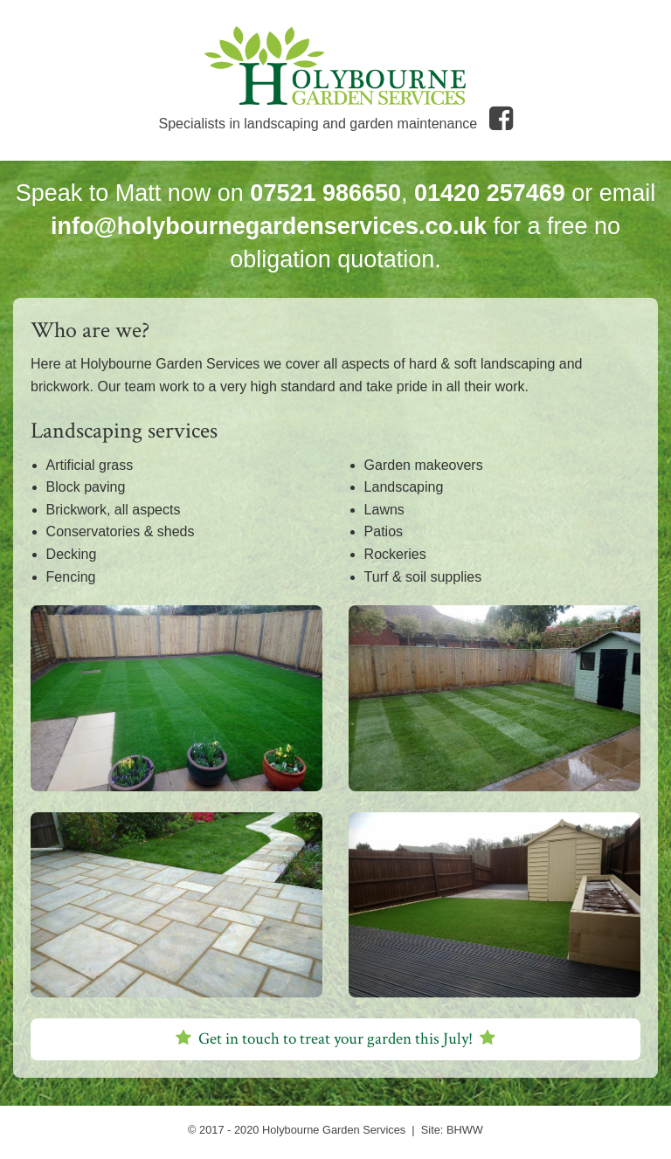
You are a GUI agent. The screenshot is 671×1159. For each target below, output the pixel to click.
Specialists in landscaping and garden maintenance (335, 123)
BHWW (464, 1129)
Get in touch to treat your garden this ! (335, 1039)
